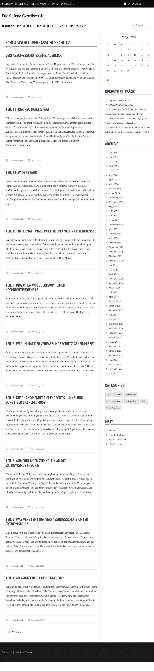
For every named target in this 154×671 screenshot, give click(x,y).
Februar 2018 (115, 305)
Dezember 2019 (116, 251)
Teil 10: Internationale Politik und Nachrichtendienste (36, 233)
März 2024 (114, 188)
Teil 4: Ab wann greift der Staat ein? (36, 587)
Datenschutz (67, 3)
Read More (66, 82)
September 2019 (116, 265)
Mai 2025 (113, 166)
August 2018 (115, 292)
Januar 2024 (114, 197)
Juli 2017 (113, 319)
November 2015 (116, 350)
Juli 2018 (113, 296)
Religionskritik (132, 406)
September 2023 (116, 206)
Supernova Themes (23, 661)
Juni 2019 (113, 269)
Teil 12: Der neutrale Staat (29, 109)
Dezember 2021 (116, 229)
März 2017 (114, 323)
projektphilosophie (17, 97)
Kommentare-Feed (118, 444)
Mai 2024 (113, 179)
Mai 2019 (113, 274)
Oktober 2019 (115, 260)
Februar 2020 (115, 247)
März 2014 (114, 377)
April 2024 (114, 184)
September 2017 (116, 314)
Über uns (6, 3)
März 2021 (114, 233)
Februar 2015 (115, 368)
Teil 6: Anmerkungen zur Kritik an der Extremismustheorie (38, 472)
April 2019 (114, 278)
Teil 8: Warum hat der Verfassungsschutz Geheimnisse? (41, 350)
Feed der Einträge (117, 440)
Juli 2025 (113, 157)
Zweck (55, 3)
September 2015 (116, 359)
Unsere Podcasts (40, 3)
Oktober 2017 (115, 310)
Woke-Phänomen (113, 413)
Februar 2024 (115, 193)
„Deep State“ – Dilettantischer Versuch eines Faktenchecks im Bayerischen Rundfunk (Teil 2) (127, 131)
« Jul (107, 80)
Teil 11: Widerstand (22, 172)
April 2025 (114, 170)
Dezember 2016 (116, 328)
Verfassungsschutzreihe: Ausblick (35, 55)
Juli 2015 (113, 364)
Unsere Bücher (22, 3)
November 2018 (116, 283)
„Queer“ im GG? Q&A (120, 100)
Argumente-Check (114, 399)
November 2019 (116, 256)
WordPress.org (116, 449)
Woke (145, 406)
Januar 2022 (114, 224)
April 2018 (114, 301)
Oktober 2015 (115, 355)
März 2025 (114, 175)
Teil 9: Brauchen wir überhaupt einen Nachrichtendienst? (37, 292)
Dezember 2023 (116, 202)
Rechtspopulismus (114, 406)
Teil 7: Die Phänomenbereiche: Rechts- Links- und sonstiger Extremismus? (47, 409)
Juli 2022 (113, 220)
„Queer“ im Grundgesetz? (121, 104)
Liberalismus (131, 399)
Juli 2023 (113, 215)
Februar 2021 (115, 238)
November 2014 (116, 373)
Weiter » (17, 641)
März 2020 (114, 242)
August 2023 (115, 211)
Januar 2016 (114, 346)
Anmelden (114, 435)
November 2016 (116, 332)
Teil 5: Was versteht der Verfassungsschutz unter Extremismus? (49, 530)
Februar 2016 (115, 341)
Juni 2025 (113, 161)
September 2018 (116, 287)
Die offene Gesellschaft (23, 15)
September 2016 (116, 337)
